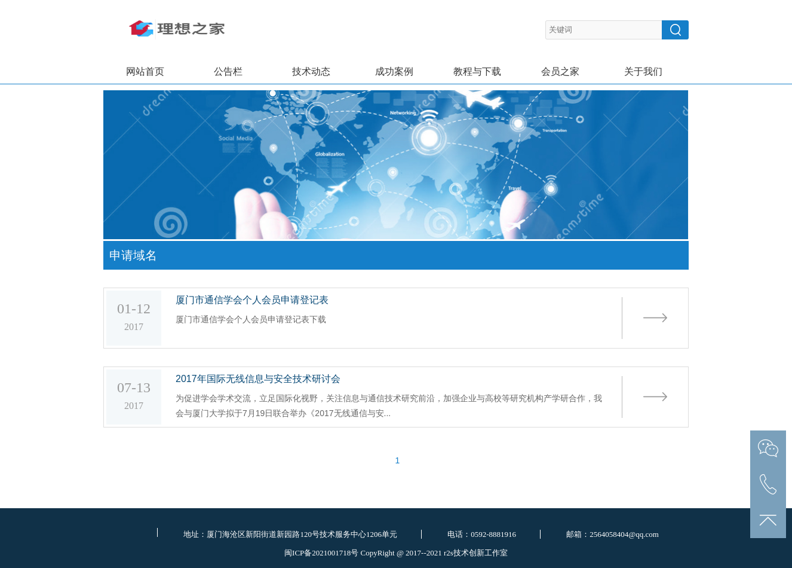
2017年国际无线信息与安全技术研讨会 (258, 379)
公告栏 (228, 71)
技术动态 (311, 71)
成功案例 (394, 71)
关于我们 (643, 71)
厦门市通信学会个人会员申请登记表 (252, 300)
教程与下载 (477, 71)
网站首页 (145, 71)
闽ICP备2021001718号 (321, 552)
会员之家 (560, 71)
